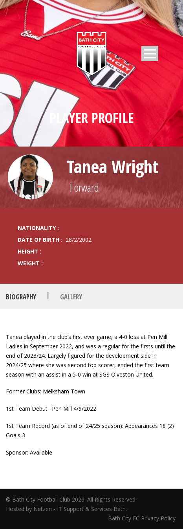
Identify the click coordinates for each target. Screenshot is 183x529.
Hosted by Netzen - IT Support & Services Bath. (66, 509)
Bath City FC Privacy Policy (142, 518)
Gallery (71, 296)
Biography (21, 296)
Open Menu (149, 53)
